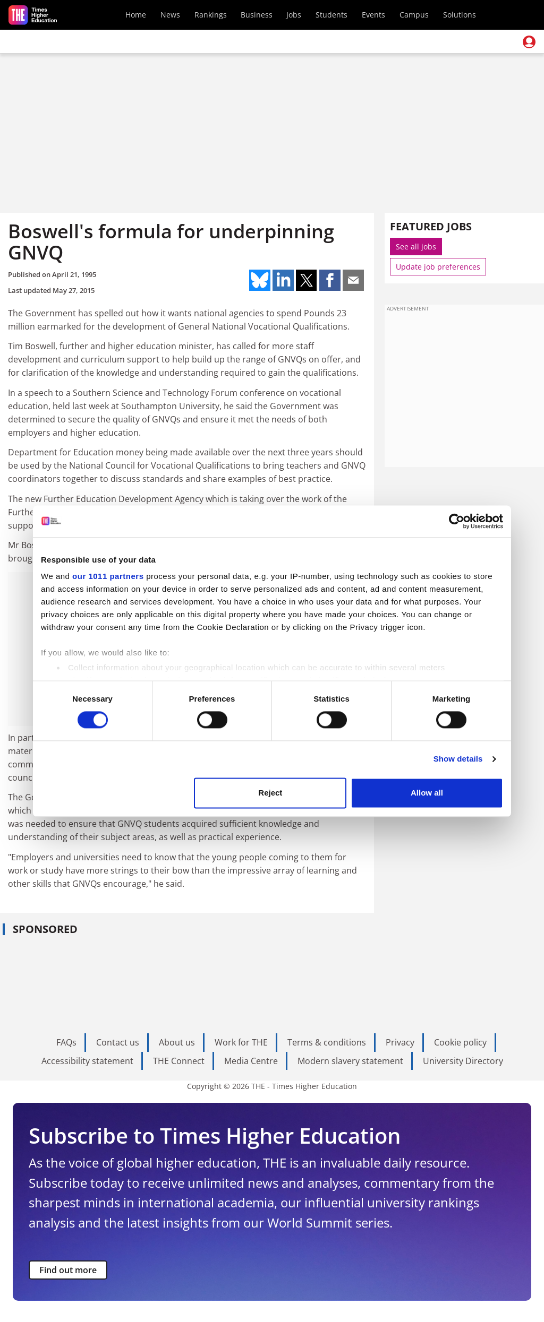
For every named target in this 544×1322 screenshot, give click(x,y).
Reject (270, 792)
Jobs (293, 15)
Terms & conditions (326, 1042)
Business (257, 15)
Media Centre (251, 1061)
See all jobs (416, 246)
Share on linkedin (283, 280)
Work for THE (241, 1042)
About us (177, 1042)
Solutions (459, 15)
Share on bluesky (259, 280)
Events (373, 15)
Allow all (427, 792)
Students (331, 15)
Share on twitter (306, 280)
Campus (414, 15)
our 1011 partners (107, 576)
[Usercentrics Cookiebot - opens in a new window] (456, 521)
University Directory (463, 1061)
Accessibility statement (87, 1061)
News (170, 15)
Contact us (117, 1042)
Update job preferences (438, 267)
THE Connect (179, 1061)
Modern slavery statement (350, 1061)
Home (135, 15)
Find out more (68, 1270)
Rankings (210, 15)
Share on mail (353, 280)
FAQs (66, 1042)
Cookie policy (460, 1042)
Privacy (400, 1042)
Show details (458, 759)
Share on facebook (330, 280)
